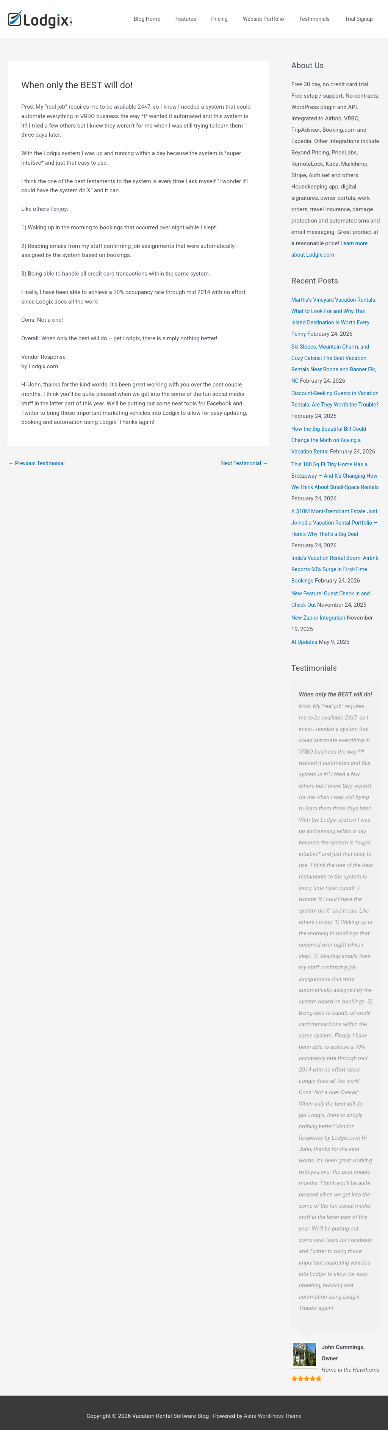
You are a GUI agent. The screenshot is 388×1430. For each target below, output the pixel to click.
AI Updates (305, 634)
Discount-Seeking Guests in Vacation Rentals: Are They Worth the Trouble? (333, 398)
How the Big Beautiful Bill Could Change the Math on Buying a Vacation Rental (331, 433)
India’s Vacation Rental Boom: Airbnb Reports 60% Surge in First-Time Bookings (334, 562)
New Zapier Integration (320, 611)
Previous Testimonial (38, 456)
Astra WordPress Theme (273, 1409)
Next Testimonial (243, 456)
